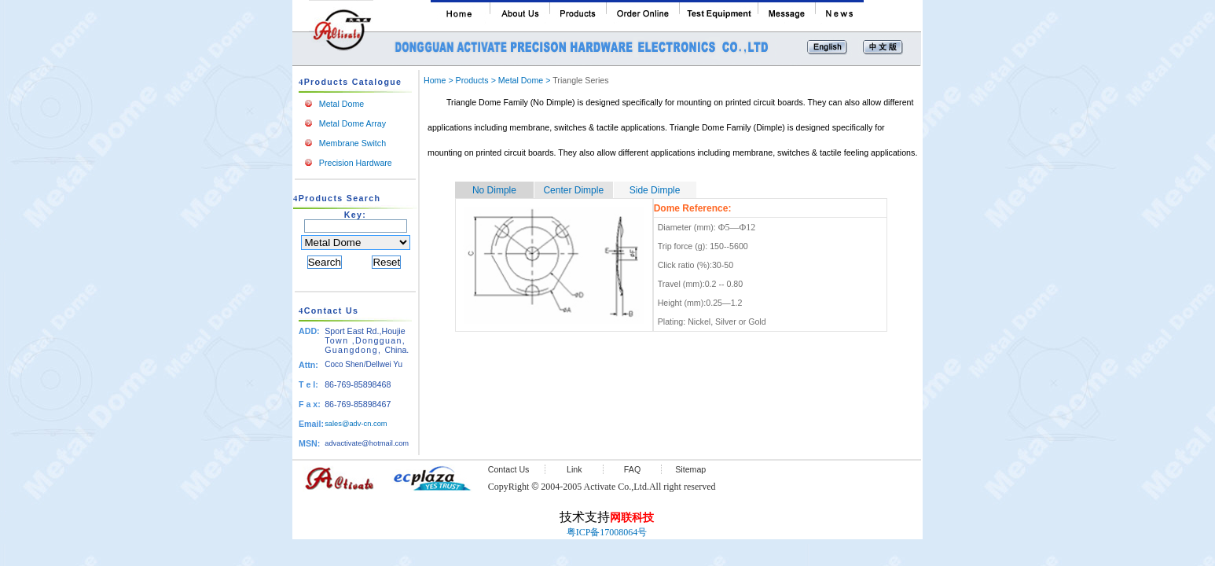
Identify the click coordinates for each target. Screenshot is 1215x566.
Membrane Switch (352, 143)
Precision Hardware (355, 162)
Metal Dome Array (352, 123)
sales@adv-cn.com (356, 424)
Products (472, 80)
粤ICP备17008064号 (607, 532)
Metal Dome (341, 103)
